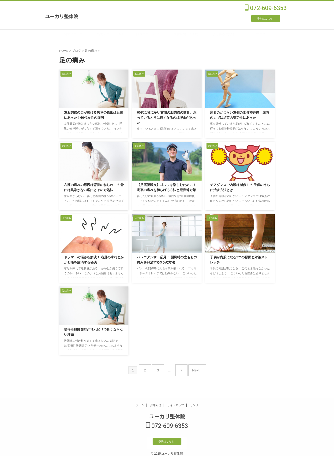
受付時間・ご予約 (197, 34)
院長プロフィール (160, 34)
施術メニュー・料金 (122, 34)
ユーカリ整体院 (61, 16)
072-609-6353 (266, 8)
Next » (194, 368)
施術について (85, 34)
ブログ (272, 34)
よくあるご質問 (234, 34)
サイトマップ (175, 402)
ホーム (139, 402)
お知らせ (155, 402)
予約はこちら (265, 18)
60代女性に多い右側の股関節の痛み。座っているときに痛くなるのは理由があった (166, 118)
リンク (194, 402)
